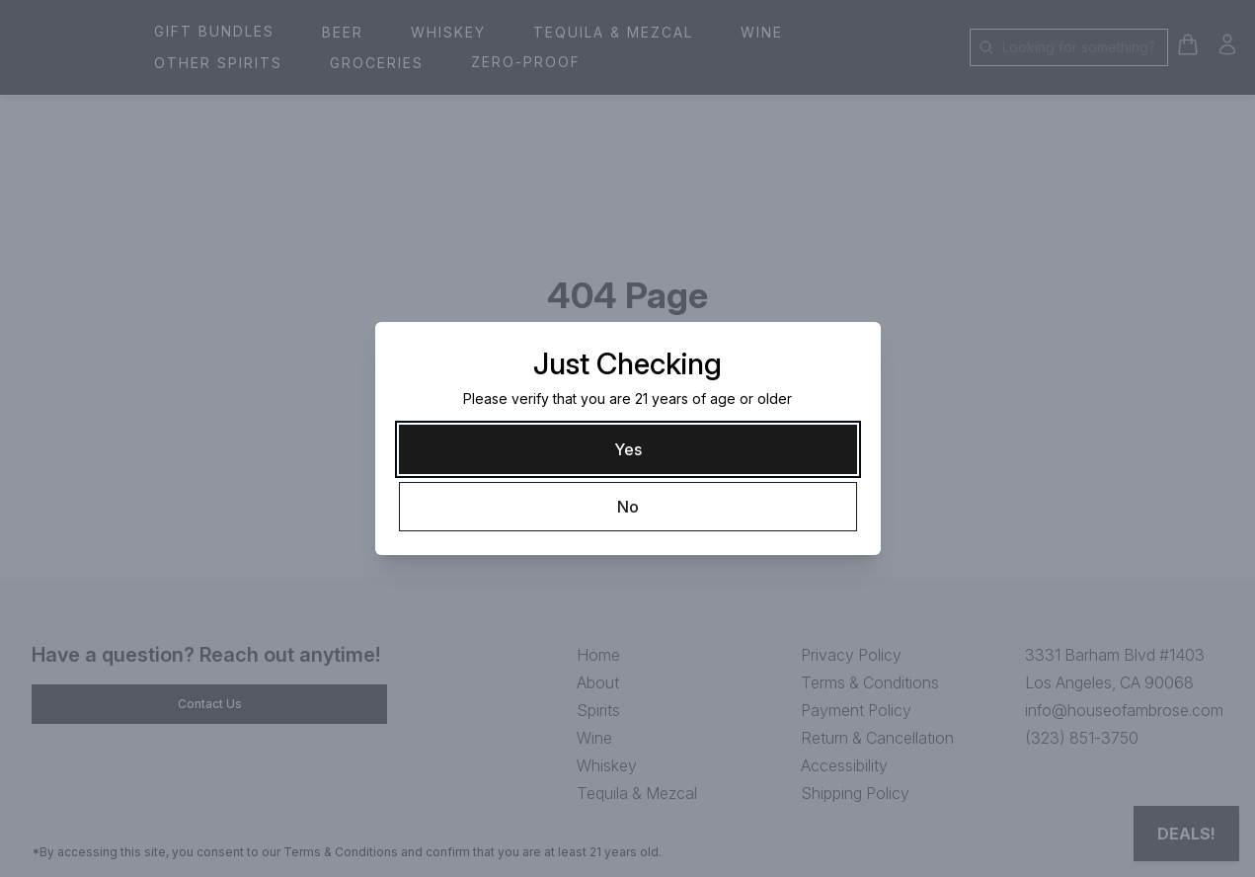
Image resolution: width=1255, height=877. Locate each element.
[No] (628, 506)
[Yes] (628, 449)
